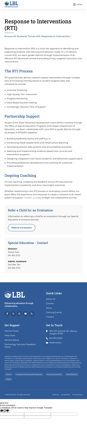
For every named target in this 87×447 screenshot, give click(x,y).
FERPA (8, 379)
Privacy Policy (77, 394)
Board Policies (71, 374)
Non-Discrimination (54, 374)
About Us (50, 299)
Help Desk (10, 335)
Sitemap (55, 394)
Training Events (54, 312)
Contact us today (32, 197)
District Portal (12, 331)
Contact (50, 317)
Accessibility (65, 394)
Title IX (8, 374)
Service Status (12, 340)
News (49, 308)
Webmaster (55, 342)
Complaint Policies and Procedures (29, 374)
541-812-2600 (56, 338)
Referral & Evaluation (22, 228)
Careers (50, 303)
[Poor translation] (6, 411)
